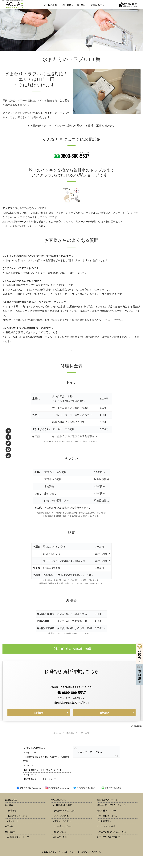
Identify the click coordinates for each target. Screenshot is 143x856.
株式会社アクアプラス (89, 752)
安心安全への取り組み (64, 810)
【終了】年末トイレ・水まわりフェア (39, 779)
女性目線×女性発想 (63, 805)
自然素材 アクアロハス (107, 810)
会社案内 (9, 805)
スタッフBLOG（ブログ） (109, 837)
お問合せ (39, 712)
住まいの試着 (60, 832)
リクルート (13, 821)
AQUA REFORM (58, 800)
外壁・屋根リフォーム (107, 816)
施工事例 (9, 826)
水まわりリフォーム (106, 821)
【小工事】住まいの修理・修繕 (111, 832)
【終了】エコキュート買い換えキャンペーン (42, 770)
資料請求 (104, 712)
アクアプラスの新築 (106, 826)
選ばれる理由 (11, 800)
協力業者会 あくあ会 (17, 816)
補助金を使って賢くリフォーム (111, 805)
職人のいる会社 (61, 837)
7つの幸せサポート (63, 826)
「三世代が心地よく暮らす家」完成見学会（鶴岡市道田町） (46, 759)
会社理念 (12, 810)
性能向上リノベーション (108, 800)
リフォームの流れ (62, 821)
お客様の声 (10, 832)
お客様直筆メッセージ (18, 837)
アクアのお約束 (61, 816)
